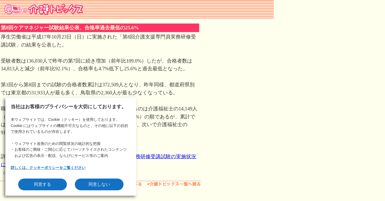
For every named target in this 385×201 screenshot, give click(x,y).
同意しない (99, 184)
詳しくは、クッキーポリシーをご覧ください (48, 167)
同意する (42, 184)
